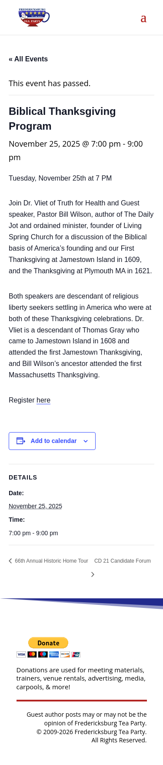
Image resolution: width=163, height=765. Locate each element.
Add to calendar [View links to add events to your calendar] (54, 440)
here (43, 400)
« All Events (28, 59)
